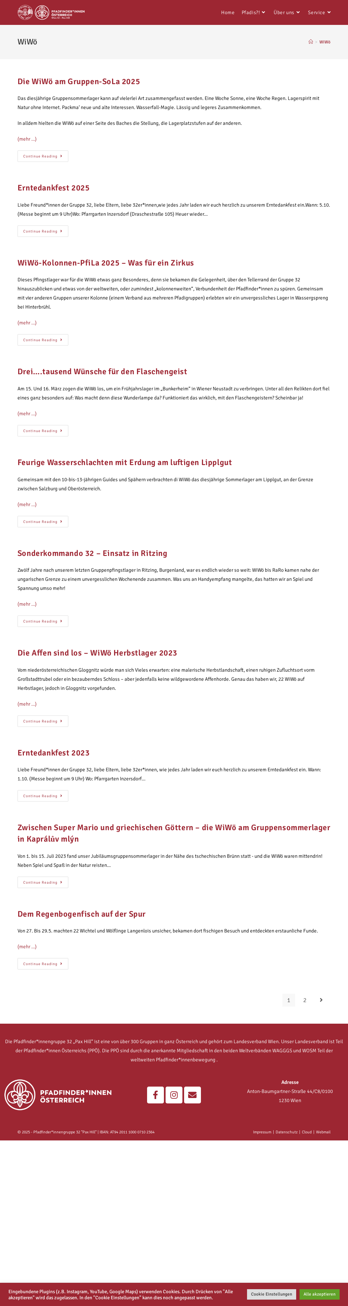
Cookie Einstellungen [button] (271, 1294)
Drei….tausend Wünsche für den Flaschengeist (102, 371)
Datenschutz (287, 1132)
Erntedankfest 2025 (54, 188)
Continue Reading (45, 154)
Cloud (307, 1132)
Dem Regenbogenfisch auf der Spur (82, 914)
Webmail (323, 1132)
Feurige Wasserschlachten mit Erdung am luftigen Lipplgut (125, 462)
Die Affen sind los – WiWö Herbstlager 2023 (97, 653)
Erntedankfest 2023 (54, 753)
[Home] (311, 42)
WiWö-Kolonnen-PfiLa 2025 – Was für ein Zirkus (106, 263)
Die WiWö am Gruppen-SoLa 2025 (79, 81)
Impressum (262, 1132)
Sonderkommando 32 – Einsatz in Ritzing (93, 553)
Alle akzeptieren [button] (320, 1294)
